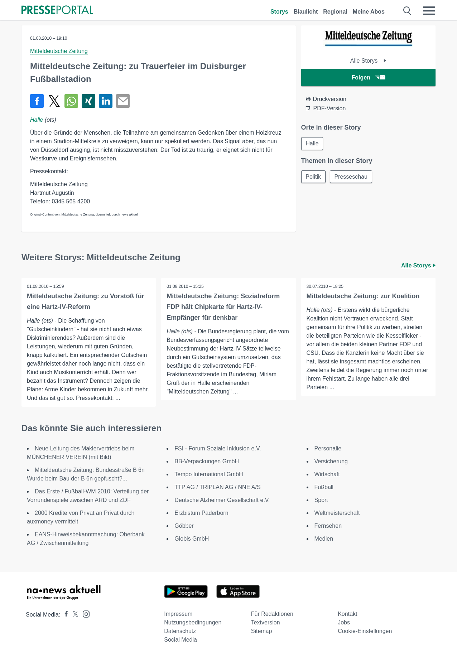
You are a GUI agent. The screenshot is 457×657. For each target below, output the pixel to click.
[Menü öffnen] (429, 11)
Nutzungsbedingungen (192, 622)
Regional (335, 12)
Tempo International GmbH (208, 474)
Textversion (265, 622)
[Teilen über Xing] (88, 101)
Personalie (328, 448)
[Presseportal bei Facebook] (64, 615)
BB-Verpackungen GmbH (206, 461)
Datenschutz (180, 631)
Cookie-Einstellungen (365, 631)
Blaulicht (306, 12)
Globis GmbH (191, 539)
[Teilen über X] (54, 101)
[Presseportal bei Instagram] (84, 613)
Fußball (323, 487)
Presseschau (351, 177)
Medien (323, 539)
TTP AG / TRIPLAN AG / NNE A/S (217, 487)
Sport (321, 500)
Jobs (344, 622)
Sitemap (261, 631)
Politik (313, 177)
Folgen (368, 77)
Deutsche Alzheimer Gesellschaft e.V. (222, 500)
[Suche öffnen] (407, 11)
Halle (36, 120)
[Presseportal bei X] (73, 615)
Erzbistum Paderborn (201, 513)
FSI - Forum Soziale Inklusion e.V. (217, 448)
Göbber (183, 526)
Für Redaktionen (272, 614)
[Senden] (123, 101)
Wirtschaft (327, 474)
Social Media (180, 640)
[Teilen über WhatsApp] (71, 101)
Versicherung (331, 461)
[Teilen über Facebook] (37, 101)
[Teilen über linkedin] (105, 101)
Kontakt (347, 614)
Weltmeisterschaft (337, 513)
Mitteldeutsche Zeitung (59, 51)
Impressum (178, 614)
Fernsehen (328, 526)
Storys (279, 12)
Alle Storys (368, 61)
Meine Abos (369, 12)
